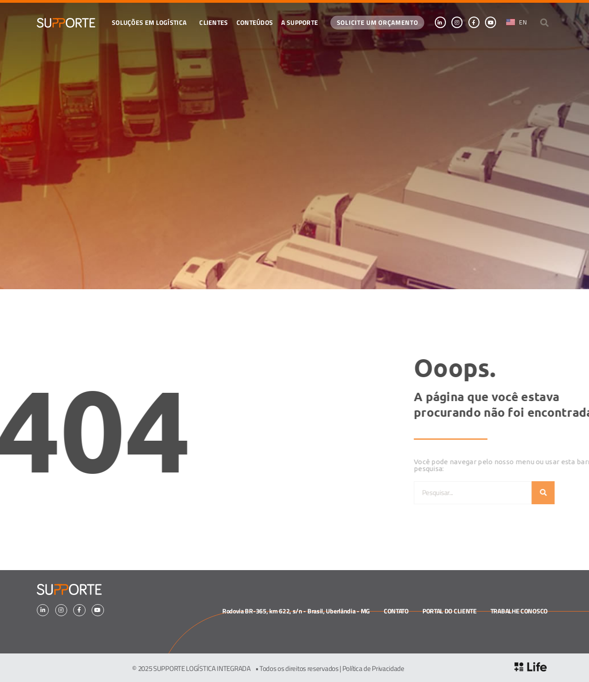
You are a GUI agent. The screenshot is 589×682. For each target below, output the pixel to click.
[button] (544, 22)
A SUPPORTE (299, 22)
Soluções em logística (151, 22)
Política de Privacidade (373, 668)
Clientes (213, 22)
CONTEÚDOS (255, 22)
